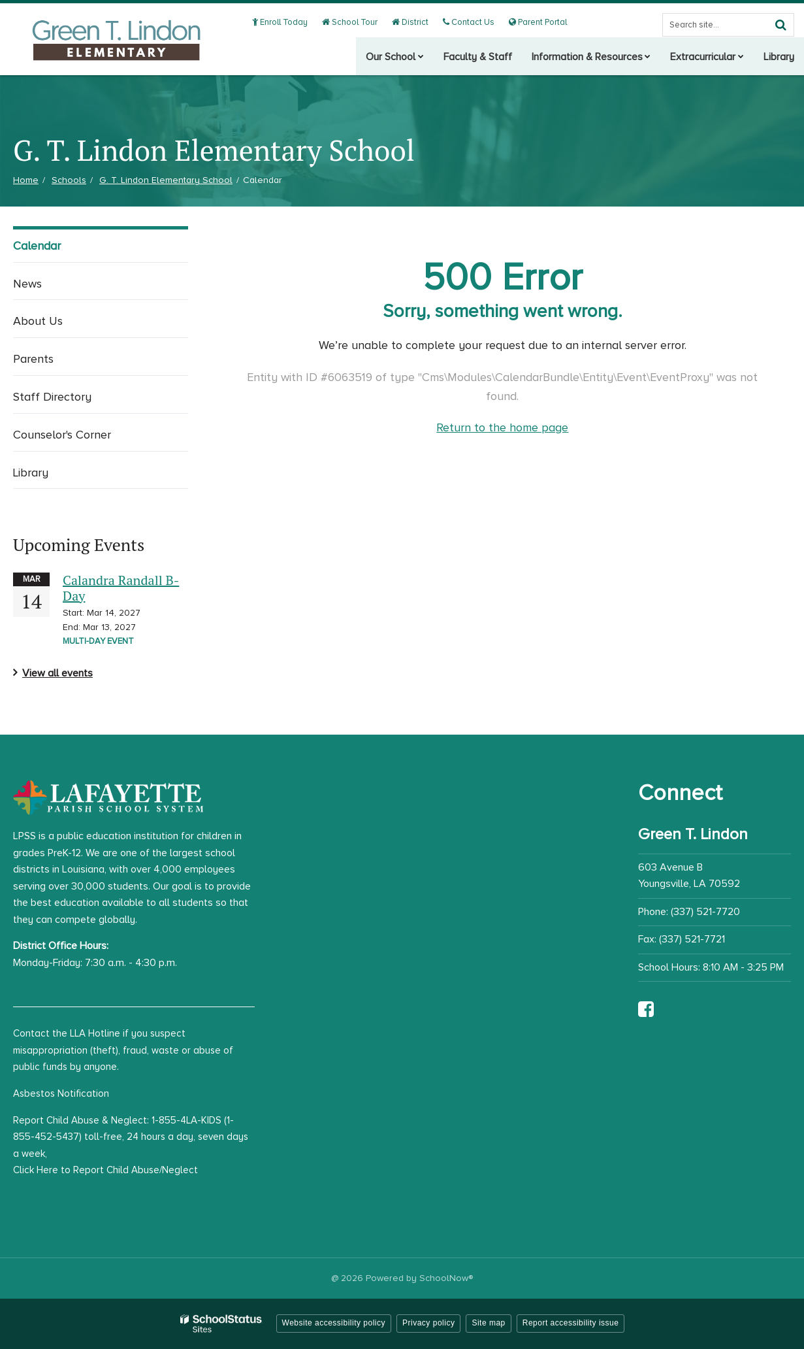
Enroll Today (287, 22)
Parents (33, 359)
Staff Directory (52, 397)
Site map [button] (488, 1322)
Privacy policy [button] (428, 1322)
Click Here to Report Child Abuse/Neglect (105, 1170)
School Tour (356, 22)
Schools (69, 180)
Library (30, 472)
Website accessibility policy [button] (334, 1322)
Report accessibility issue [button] (571, 1322)
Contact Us (471, 22)
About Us (38, 321)
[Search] (780, 25)
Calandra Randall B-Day (121, 588)
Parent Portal (538, 22)
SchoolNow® (446, 1278)
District (414, 22)
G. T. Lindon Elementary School (166, 180)
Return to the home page (502, 427)
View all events (57, 673)
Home (26, 180)
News (27, 283)
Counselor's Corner (62, 434)
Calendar (37, 246)
